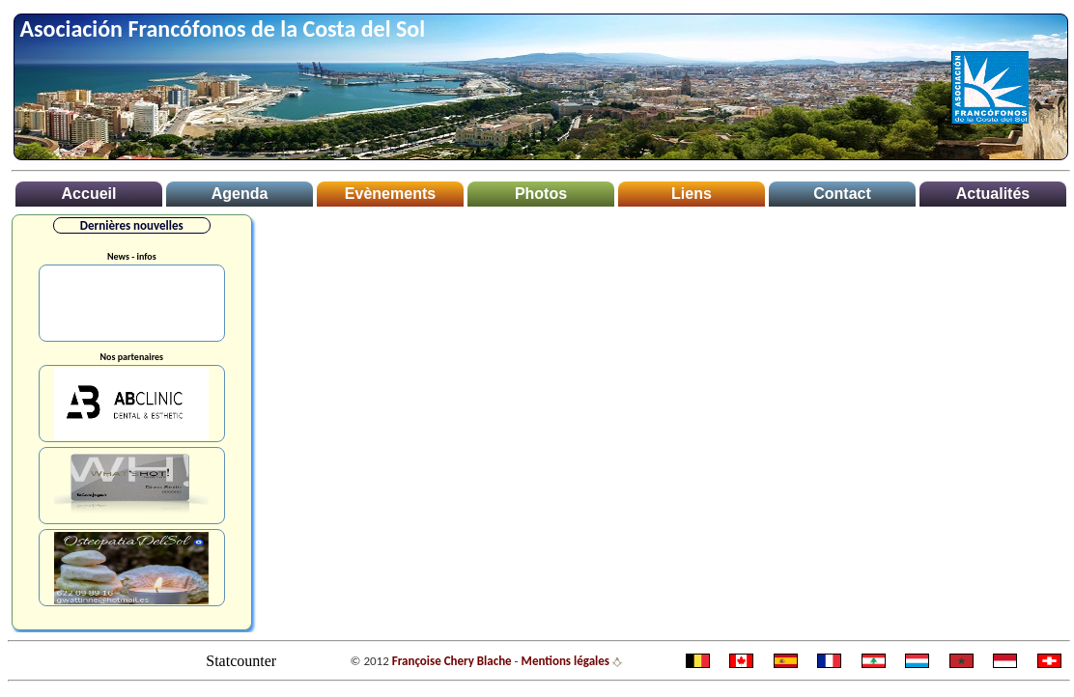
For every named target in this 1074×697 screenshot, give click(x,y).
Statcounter (241, 661)
